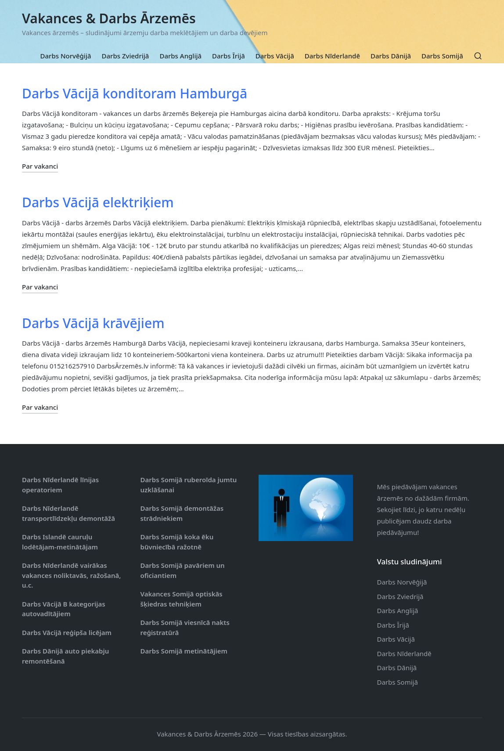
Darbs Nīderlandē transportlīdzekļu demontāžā (68, 513)
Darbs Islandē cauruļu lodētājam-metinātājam (60, 541)
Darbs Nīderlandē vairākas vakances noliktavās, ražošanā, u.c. (71, 575)
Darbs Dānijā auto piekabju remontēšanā (65, 655)
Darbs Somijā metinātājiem (183, 650)
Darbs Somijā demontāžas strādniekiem (182, 513)
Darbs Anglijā (397, 610)
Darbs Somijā (397, 682)
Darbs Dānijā (397, 667)
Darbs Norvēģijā (402, 582)
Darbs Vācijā (396, 639)
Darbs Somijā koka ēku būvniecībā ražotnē (177, 541)
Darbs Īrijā (393, 625)
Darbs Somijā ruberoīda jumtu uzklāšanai (188, 484)
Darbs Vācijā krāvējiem (93, 323)
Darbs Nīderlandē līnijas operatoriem (60, 484)
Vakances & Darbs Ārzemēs (109, 18)
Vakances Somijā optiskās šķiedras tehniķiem (181, 598)
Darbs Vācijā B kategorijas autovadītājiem (63, 608)
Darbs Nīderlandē (404, 653)
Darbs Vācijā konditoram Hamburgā (134, 93)
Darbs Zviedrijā (400, 596)
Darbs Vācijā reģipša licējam (67, 632)
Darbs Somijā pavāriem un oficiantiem (182, 570)
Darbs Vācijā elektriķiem (98, 202)
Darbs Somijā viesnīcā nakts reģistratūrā (185, 627)
